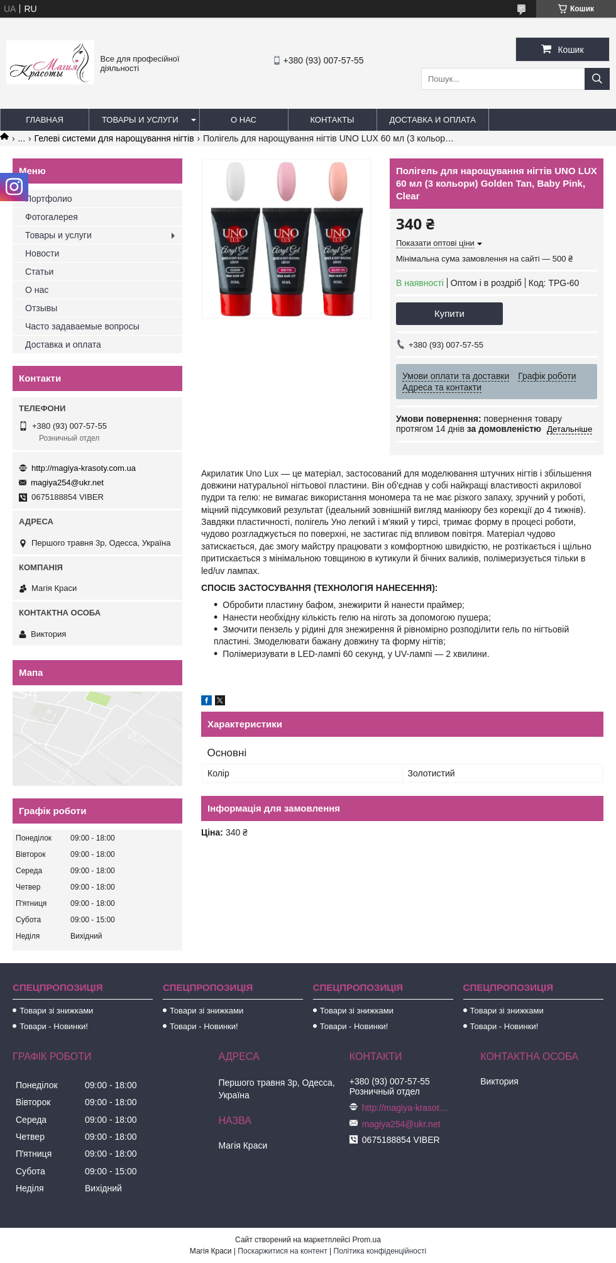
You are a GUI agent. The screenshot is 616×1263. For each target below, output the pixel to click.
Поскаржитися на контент (282, 1251)
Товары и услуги (140, 119)
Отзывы (41, 308)
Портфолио (48, 199)
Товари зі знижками (56, 1010)
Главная (44, 119)
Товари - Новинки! (53, 1026)
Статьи (39, 272)
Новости (42, 253)
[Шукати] (597, 79)
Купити (449, 313)
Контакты (332, 119)
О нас (243, 119)
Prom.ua (367, 1239)
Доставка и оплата (433, 119)
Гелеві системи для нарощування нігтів (114, 138)
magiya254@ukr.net (67, 482)
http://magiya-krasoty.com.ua (83, 468)
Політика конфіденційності (380, 1251)
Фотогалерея (51, 217)
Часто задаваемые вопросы (82, 326)
